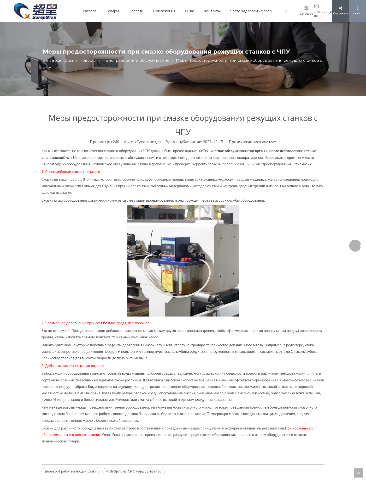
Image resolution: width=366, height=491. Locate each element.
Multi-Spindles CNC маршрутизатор (133, 471)
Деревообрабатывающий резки (71, 471)
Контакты (212, 10)
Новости (136, 10)
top (358, 473)
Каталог (89, 10)
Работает (268, 142)
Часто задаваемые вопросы (254, 10)
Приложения (164, 10)
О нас (190, 10)
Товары (112, 10)
